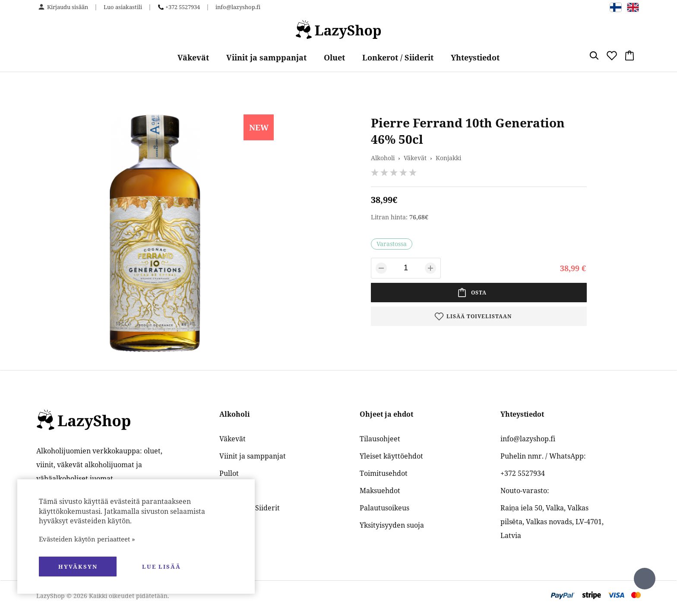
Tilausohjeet (380, 438)
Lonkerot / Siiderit (397, 57)
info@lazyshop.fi (237, 7)
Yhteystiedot (475, 57)
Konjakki (448, 158)
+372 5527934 (182, 7)
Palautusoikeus (384, 508)
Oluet (334, 57)
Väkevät (193, 57)
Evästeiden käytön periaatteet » (87, 539)
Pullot (229, 473)
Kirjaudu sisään (67, 7)
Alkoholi (383, 158)
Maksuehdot (380, 490)
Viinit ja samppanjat (266, 57)
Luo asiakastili (123, 7)
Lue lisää (161, 566)
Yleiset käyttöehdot (391, 456)
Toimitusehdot (384, 473)
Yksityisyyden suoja (392, 525)
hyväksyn (78, 566)
